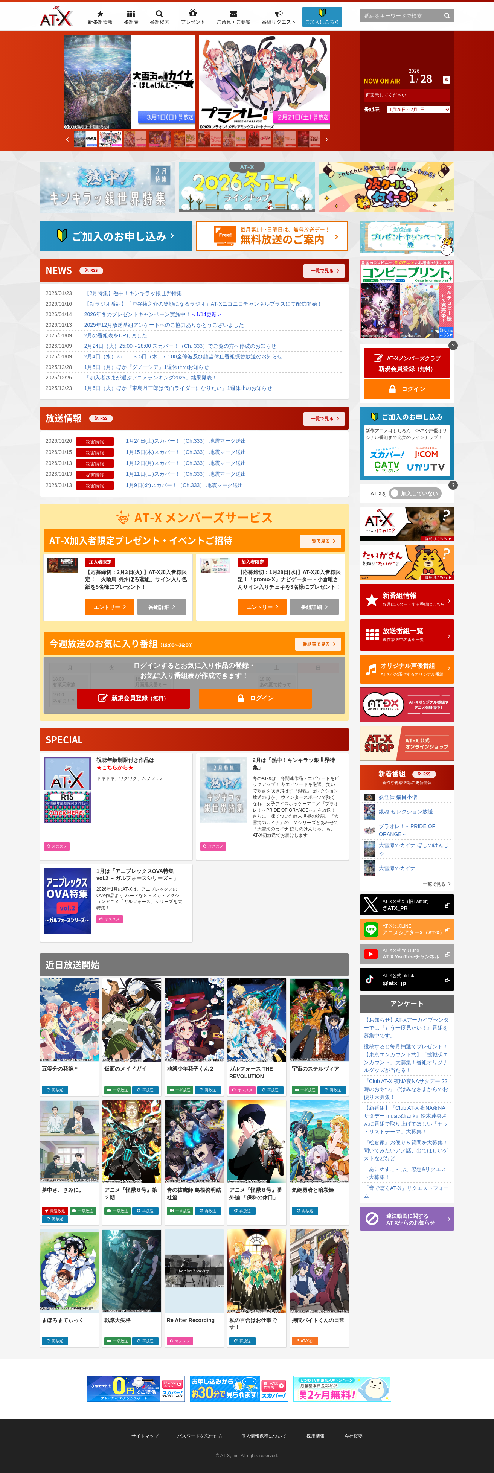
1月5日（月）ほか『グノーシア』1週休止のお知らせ (146, 367)
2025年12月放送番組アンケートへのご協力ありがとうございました (164, 325)
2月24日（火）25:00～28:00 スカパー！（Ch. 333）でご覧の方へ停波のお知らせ (180, 346)
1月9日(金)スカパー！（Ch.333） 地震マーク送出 (184, 485)
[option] (130, 82)
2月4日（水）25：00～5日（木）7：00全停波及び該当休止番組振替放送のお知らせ (183, 356)
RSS (94, 270)
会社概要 (354, 1436)
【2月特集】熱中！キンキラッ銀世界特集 (133, 293)
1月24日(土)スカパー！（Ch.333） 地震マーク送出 (186, 441)
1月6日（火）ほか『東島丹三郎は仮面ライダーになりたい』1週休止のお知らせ (178, 388)
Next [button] (327, 143)
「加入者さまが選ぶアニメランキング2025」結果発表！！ (153, 378)
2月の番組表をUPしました (115, 335)
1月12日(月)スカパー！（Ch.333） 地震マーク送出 (186, 463)
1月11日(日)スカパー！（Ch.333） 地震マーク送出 (186, 474)
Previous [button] (67, 143)
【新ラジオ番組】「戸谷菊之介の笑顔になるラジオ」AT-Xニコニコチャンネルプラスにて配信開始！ (203, 304)
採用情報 (315, 1436)
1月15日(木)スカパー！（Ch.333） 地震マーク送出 (186, 452)
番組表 (372, 109)
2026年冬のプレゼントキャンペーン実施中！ (153, 314)
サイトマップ (145, 1436)
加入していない (419, 493)
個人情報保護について (264, 1436)
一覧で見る (434, 884)
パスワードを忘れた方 (200, 1436)
